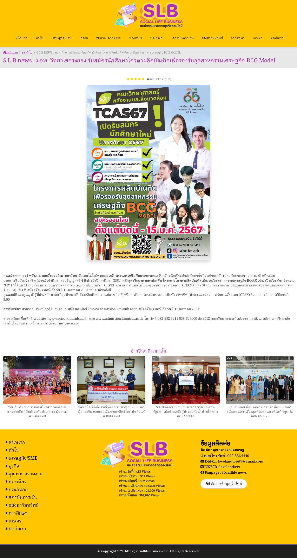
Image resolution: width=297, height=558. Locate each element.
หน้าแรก (21, 38)
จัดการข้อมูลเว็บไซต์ (224, 484)
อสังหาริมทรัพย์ (212, 38)
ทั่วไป (39, 38)
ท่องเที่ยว (135, 38)
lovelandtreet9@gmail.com (240, 461)
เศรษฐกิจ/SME (62, 38)
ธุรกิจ (84, 38)
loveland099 (229, 467)
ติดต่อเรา (277, 38)
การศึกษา (238, 38)
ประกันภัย (157, 38)
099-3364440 (238, 456)
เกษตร (257, 38)
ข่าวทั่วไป (27, 52)
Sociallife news (234, 473)
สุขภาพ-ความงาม (108, 38)
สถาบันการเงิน (183, 38)
